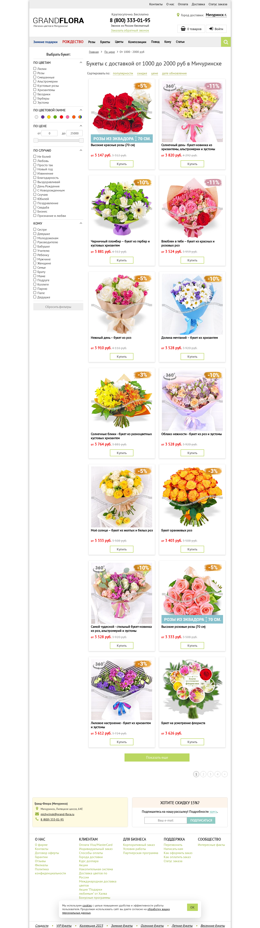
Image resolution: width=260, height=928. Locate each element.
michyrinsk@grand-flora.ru (57, 814)
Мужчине (44, 259)
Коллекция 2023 (91, 926)
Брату (41, 272)
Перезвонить (173, 845)
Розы (91, 42)
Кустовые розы (48, 86)
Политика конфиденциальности (50, 871)
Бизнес (42, 211)
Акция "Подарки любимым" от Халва (93, 891)
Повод (155, 42)
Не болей (44, 156)
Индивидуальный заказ (96, 849)
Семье (41, 267)
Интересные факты (211, 845)
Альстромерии (47, 81)
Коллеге (43, 284)
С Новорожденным (51, 190)
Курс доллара (89, 861)
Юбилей (43, 199)
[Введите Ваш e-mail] (165, 820)
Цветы (119, 42)
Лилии (42, 69)
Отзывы (40, 861)
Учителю (43, 251)
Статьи (180, 42)
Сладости (41, 926)
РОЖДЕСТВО (72, 41)
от (39, 133)
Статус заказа (218, 4)
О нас (170, 4)
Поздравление (47, 203)
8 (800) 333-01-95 (130, 20)
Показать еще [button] (157, 757)
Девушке (43, 234)
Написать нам (173, 849)
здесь (213, 812)
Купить (122, 164)
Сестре (42, 229)
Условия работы (134, 849)
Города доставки (91, 857)
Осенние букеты (152, 926)
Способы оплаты (91, 853)
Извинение (45, 173)
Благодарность (47, 178)
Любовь (43, 161)
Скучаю (42, 194)
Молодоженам (47, 238)
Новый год (45, 169)
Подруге (43, 280)
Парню (42, 289)
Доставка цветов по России (93, 875)
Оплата (183, 4)
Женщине (44, 263)
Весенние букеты (212, 926)
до (64, 133)
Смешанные (45, 77)
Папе (41, 293)
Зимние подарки (45, 42)
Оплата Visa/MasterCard (96, 845)
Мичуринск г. (216, 14)
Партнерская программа (140, 853)
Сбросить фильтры (58, 307)
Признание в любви (51, 216)
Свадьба (43, 207)
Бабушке (43, 246)
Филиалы (41, 865)
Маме (41, 276)
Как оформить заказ (178, 853)
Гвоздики (43, 94)
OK (192, 907)
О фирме (41, 845)
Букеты (105, 42)
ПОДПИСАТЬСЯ (201, 820)
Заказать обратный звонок (130, 30)
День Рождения (48, 186)
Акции (83, 865)
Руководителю (47, 242)
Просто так (45, 165)
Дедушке (43, 297)
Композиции (137, 42)
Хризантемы (46, 90)
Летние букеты (182, 926)
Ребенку (43, 255)
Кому (167, 42)
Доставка (198, 4)
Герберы (43, 98)
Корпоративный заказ (139, 845)
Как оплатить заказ (177, 857)
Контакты (156, 4)
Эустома (43, 102)
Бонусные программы (94, 897)
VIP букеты (64, 926)
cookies (87, 905)
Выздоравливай (48, 182)
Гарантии (41, 857)
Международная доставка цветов (97, 883)
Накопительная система (96, 869)
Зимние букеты (122, 926)
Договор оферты (47, 853)
